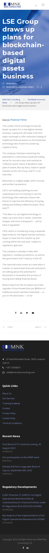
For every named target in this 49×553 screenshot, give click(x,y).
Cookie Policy (8, 418)
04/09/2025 (7, 510)
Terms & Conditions (12, 423)
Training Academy (11, 403)
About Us (6, 393)
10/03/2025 (7, 523)
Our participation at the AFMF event (20, 457)
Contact (6, 408)
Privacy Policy (8, 413)
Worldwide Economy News (20, 87)
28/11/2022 (7, 461)
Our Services (8, 398)
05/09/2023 (11, 83)
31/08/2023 (7, 451)
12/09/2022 (7, 474)
